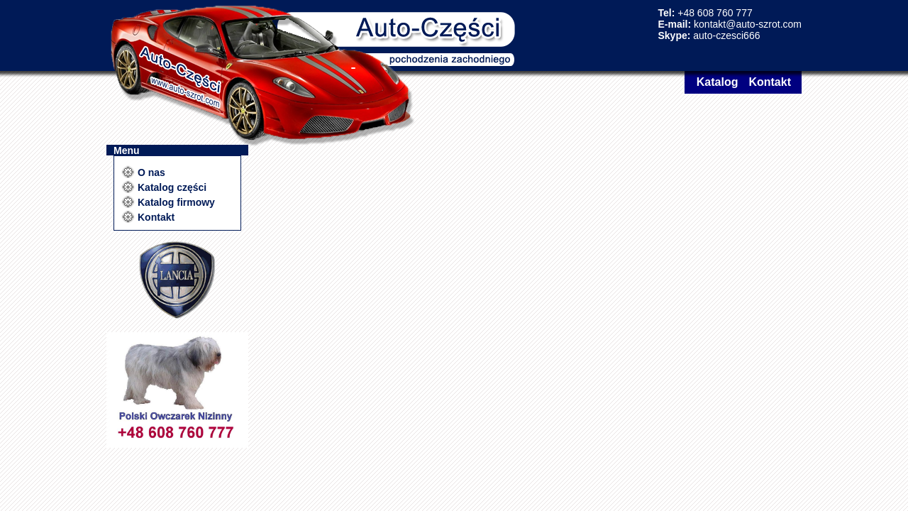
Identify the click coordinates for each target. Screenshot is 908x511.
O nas (151, 172)
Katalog (717, 82)
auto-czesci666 (726, 35)
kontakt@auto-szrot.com (748, 24)
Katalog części (172, 187)
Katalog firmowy (176, 202)
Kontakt (769, 82)
